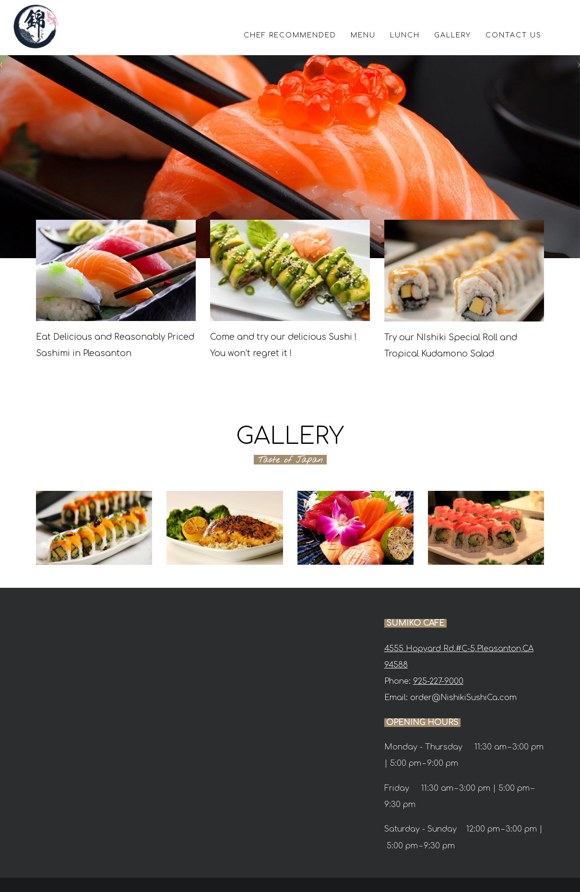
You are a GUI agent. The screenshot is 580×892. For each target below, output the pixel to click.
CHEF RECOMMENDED (290, 35)
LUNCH (405, 35)
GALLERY (452, 35)
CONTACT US (513, 35)
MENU (363, 35)
